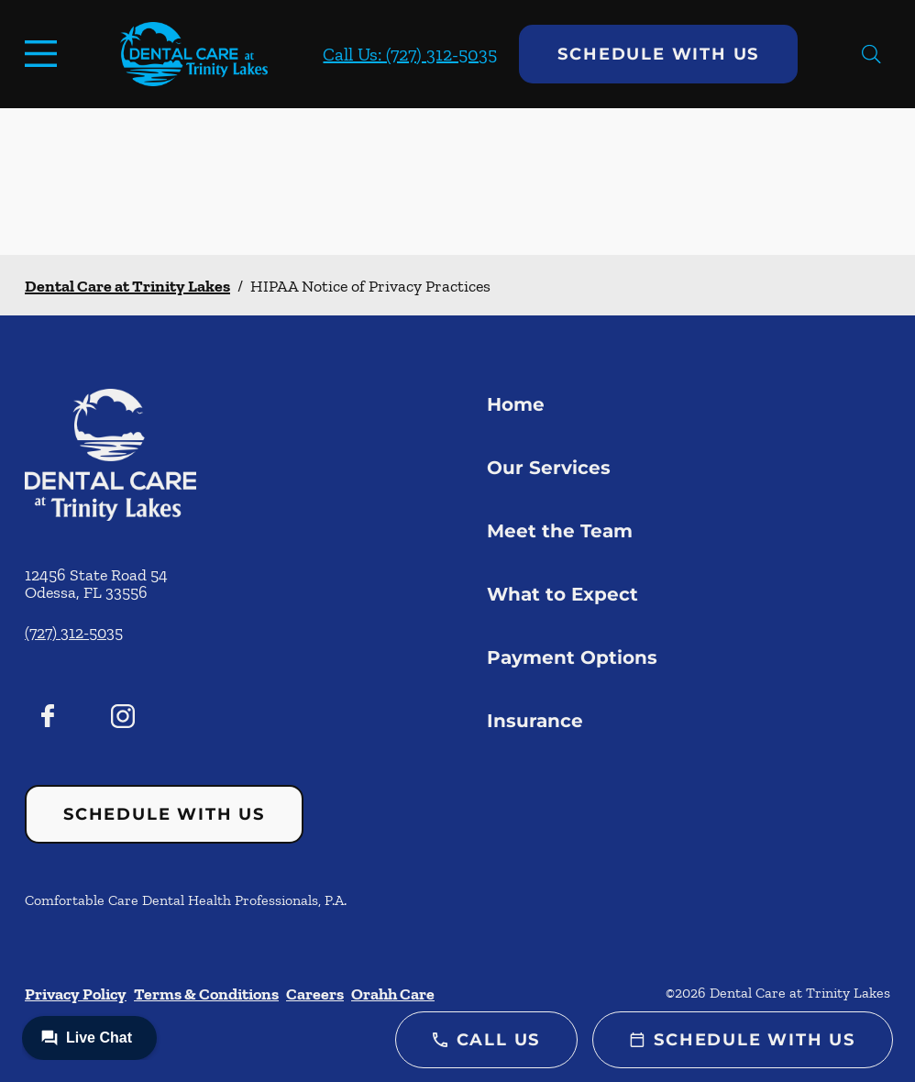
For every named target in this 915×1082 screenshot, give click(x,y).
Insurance (535, 721)
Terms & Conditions (206, 994)
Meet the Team (560, 531)
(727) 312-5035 (74, 633)
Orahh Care (393, 994)
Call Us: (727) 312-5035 (410, 54)
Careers (315, 994)
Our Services (549, 468)
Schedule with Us (658, 54)
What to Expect (562, 594)
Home (516, 404)
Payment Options (572, 657)
